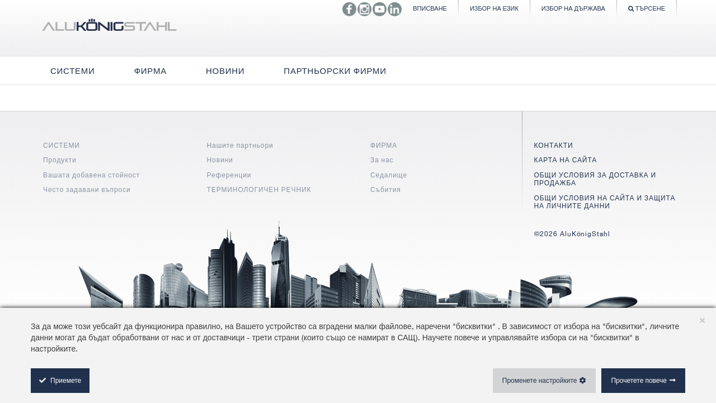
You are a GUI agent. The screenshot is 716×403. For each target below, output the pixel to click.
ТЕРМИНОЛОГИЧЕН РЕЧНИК (259, 189)
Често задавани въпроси (87, 189)
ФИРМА (383, 145)
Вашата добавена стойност (91, 175)
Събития (385, 189)
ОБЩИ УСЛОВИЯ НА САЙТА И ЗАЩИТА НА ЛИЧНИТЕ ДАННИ (605, 202)
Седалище (388, 175)
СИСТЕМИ (61, 145)
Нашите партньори (240, 145)
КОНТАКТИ (553, 145)
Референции (229, 175)
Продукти (60, 160)
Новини (220, 160)
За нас (382, 160)
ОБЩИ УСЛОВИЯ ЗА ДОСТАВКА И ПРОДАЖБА (595, 179)
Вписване (430, 8)
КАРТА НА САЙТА (565, 160)
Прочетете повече (639, 380)
